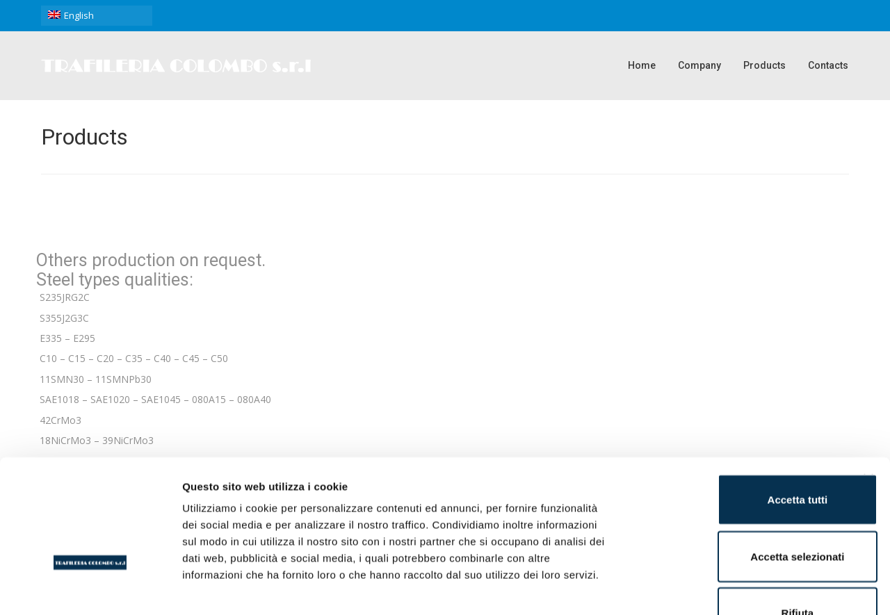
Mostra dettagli (731, 587)
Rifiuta (738, 518)
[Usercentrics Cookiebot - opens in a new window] (90, 587)
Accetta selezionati (738, 462)
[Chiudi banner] (868, 384)
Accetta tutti (739, 405)
